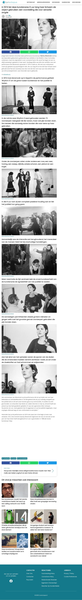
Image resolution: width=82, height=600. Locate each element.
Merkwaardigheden (43, 2)
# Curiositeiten (22, 458)
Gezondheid (56, 2)
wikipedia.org (6, 74)
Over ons (29, 573)
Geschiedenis (76, 2)
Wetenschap (31, 2)
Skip (9, 15)
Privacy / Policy (69, 573)
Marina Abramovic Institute (8, 115)
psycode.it (29, 580)
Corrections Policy (48, 577)
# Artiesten (5, 458)
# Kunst (13, 458)
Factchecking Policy (48, 573)
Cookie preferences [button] (70, 577)
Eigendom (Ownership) (49, 583)
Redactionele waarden (49, 580)
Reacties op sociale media (50, 586)
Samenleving (66, 2)
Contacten (29, 577)
